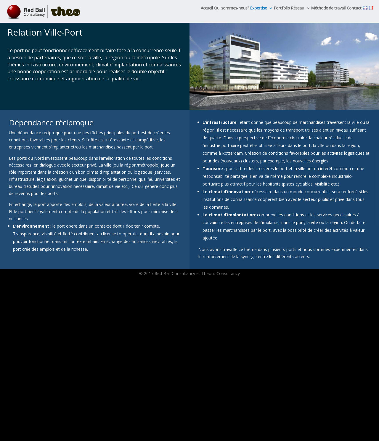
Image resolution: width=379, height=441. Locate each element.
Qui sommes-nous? (231, 8)
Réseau (297, 8)
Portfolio (282, 8)
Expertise (258, 8)
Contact (354, 8)
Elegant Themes (65, 433)
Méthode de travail (328, 8)
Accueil (207, 8)
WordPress (109, 433)
